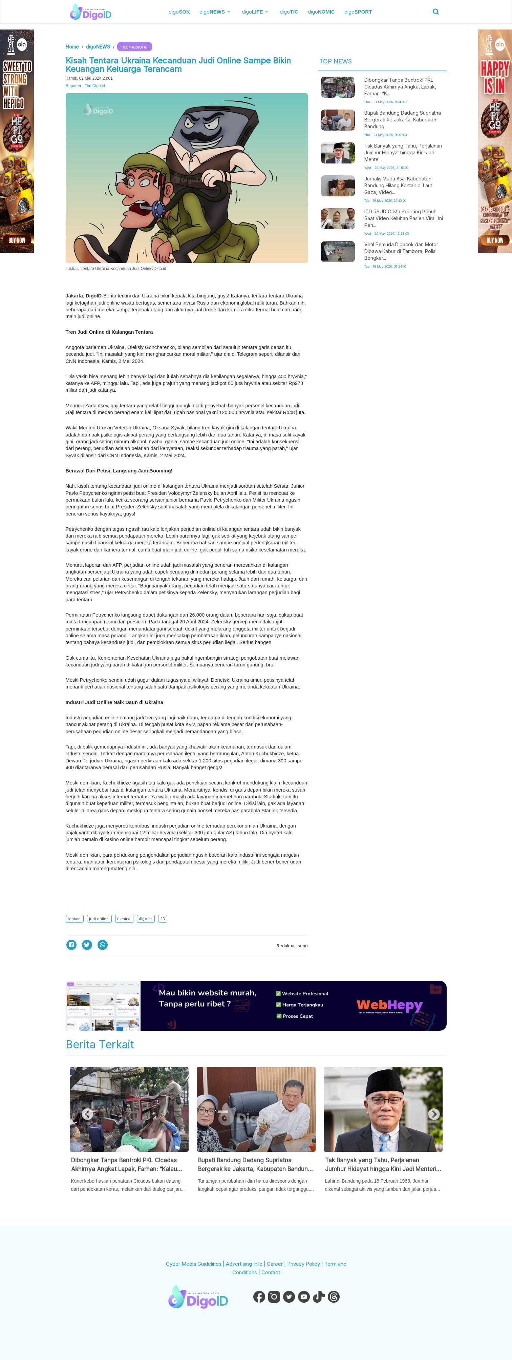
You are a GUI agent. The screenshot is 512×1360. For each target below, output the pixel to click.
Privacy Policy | (305, 1264)
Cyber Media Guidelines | (196, 1264)
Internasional (135, 47)
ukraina (124, 918)
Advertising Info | (246, 1264)
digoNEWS (98, 47)
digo (179, 11)
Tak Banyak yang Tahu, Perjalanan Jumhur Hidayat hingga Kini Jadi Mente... (403, 152)
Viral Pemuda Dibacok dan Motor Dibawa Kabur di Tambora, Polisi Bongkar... (401, 251)
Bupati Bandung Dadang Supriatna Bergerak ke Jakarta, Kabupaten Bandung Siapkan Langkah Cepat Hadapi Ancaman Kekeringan (255, 1165)
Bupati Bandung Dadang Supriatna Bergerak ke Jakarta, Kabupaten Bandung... (402, 119)
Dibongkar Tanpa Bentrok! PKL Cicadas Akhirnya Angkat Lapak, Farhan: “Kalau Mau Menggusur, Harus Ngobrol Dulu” (124, 1165)
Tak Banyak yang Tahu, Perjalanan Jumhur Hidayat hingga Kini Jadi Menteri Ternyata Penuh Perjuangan (380, 1165)
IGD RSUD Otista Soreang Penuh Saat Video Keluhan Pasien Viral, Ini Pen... (403, 218)
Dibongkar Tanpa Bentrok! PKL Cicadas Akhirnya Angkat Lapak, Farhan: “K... (400, 86)
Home (72, 47)
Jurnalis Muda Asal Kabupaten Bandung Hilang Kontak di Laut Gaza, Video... (398, 185)
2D (162, 918)
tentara (75, 918)
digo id (146, 918)
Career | (277, 1264)
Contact (270, 1272)
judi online (99, 918)
